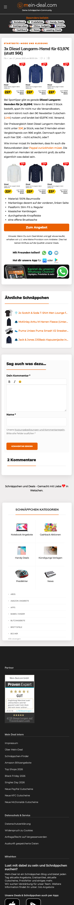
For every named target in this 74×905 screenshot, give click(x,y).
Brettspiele (16, 627)
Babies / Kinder (18, 614)
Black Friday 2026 (15, 775)
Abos (13, 594)
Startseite (11, 43)
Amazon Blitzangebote (18, 762)
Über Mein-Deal (14, 749)
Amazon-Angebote (20, 601)
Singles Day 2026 (15, 782)
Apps (13, 607)
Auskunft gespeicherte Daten (22, 843)
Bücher (14, 633)
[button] (9, 381)
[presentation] (9, 381)
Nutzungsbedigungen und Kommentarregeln (40, 429)
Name (11, 414)
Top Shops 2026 (14, 769)
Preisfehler (25, 880)
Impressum (11, 743)
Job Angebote (46, 887)
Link (7, 117)
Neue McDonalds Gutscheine (21, 802)
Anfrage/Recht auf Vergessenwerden (26, 836)
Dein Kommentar (18, 375)
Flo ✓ (6, 58)
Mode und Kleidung (34, 43)
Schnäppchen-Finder (17, 756)
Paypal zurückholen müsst (45, 147)
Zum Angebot (36, 227)
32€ (20, 128)
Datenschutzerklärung (18, 823)
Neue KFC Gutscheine (17, 795)
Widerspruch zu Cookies (19, 830)
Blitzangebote (18, 620)
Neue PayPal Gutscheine (19, 789)
